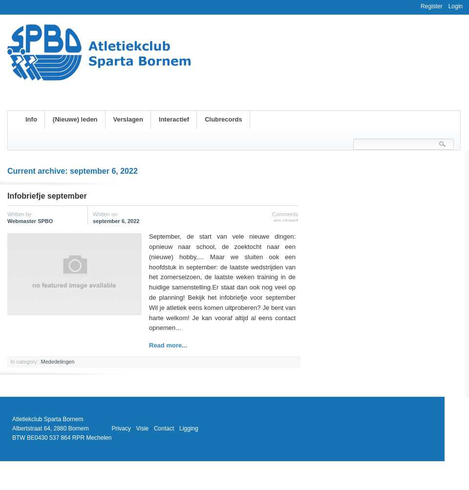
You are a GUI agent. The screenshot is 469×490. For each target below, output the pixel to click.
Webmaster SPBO (30, 221)
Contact (164, 428)
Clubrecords (223, 119)
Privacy (120, 428)
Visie (142, 428)
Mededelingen (57, 362)
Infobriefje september (47, 196)
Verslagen (128, 119)
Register (432, 6)
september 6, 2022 (116, 221)
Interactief (174, 119)
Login (455, 6)
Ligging (188, 428)
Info (31, 119)
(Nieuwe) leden (75, 119)
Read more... (168, 345)
